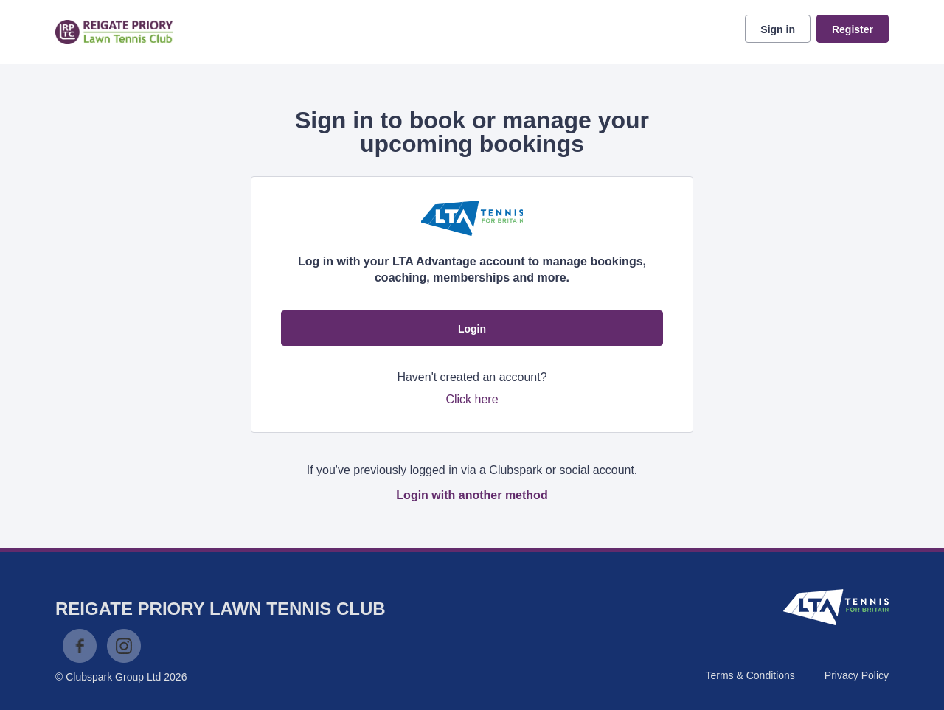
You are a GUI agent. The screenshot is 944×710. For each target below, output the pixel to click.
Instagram (124, 646)
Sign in (777, 29)
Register (852, 29)
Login (472, 329)
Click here (471, 399)
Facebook (80, 646)
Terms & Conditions (749, 675)
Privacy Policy (857, 675)
